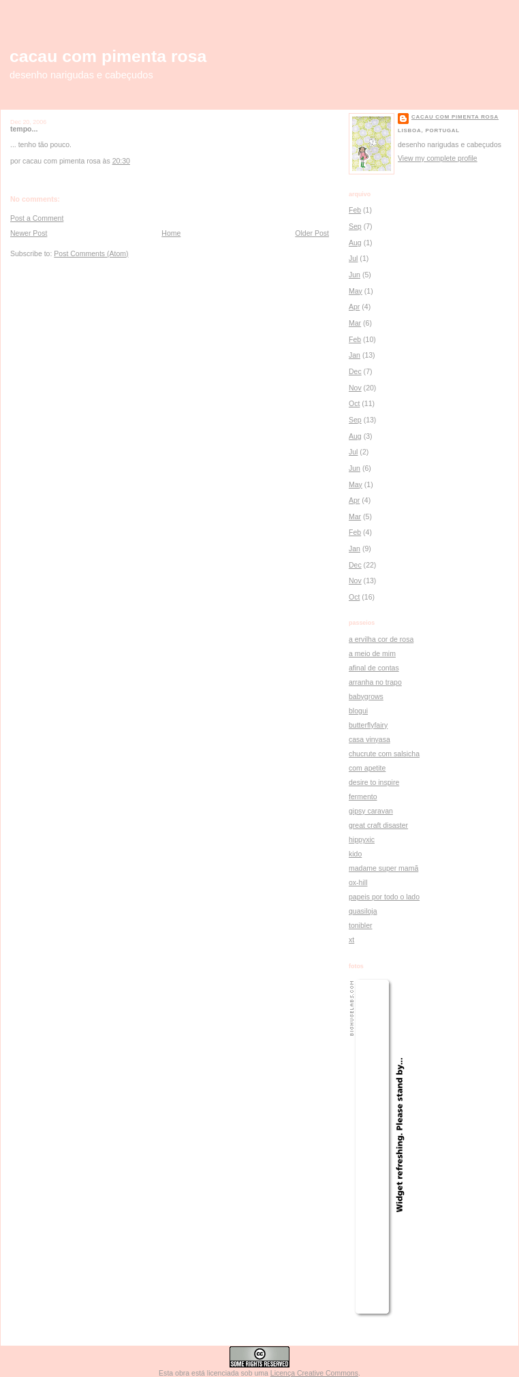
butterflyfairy (368, 725)
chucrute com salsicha (384, 753)
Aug (355, 242)
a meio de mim (372, 653)
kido (355, 854)
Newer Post (28, 233)
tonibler (361, 925)
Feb (355, 210)
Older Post (312, 233)
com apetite (367, 768)
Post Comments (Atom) (91, 253)
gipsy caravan (371, 811)
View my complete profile (437, 158)
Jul (353, 258)
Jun (354, 274)
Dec (355, 371)
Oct (354, 403)
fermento (363, 796)
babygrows (366, 696)
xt (351, 939)
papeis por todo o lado (384, 897)
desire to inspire (374, 782)
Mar (355, 323)
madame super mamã (383, 868)
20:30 (121, 161)
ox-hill (358, 882)
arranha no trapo (375, 682)
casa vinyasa (369, 739)
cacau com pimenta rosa (108, 56)
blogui (358, 711)
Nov (355, 388)
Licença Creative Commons (314, 1373)
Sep (355, 226)
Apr (354, 307)
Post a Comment (36, 218)
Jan (354, 355)
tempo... (23, 129)
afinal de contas (374, 668)
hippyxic (362, 839)
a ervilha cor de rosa (381, 639)
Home (170, 233)
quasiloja (363, 911)
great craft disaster (378, 825)
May (355, 291)
